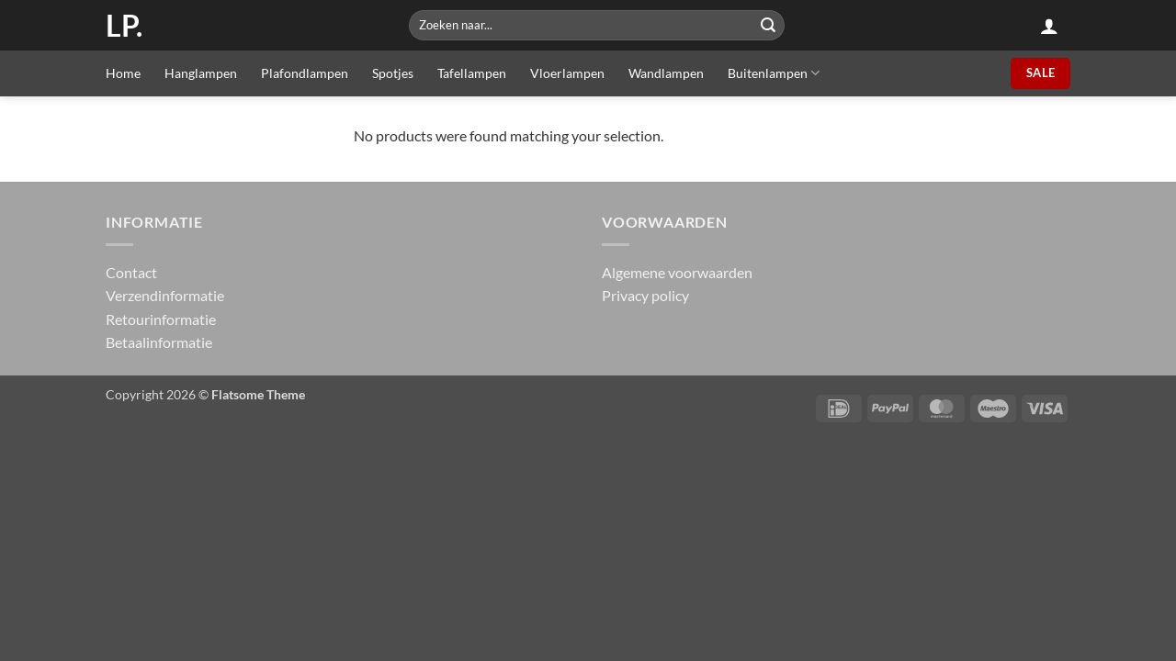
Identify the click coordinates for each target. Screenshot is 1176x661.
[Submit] (768, 25)
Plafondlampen (304, 73)
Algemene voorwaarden (677, 272)
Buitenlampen (774, 73)
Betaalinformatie (159, 342)
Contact (131, 272)
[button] (1049, 26)
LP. (124, 25)
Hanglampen (200, 73)
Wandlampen (666, 73)
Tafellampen (471, 73)
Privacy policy (645, 295)
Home (123, 73)
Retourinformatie (161, 319)
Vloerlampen (567, 73)
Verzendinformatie (165, 295)
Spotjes (392, 73)
